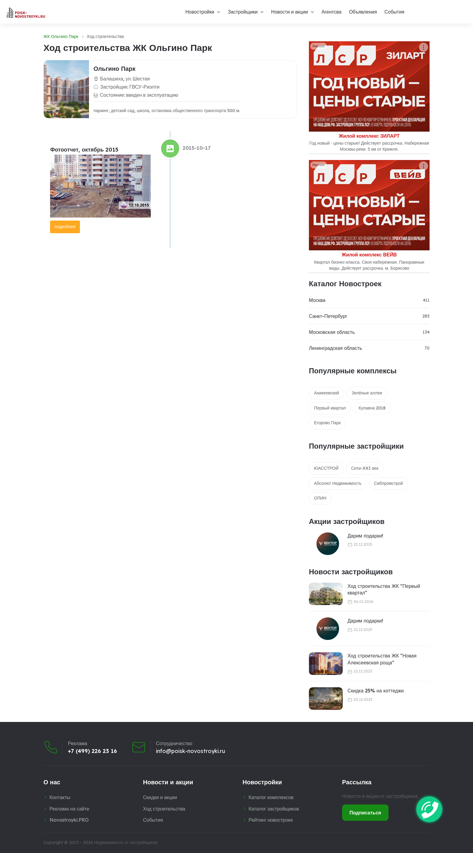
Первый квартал (330, 408)
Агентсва (331, 12)
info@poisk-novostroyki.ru (190, 751)
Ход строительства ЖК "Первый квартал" (384, 589)
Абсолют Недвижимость (337, 483)
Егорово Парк (327, 422)
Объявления (363, 12)
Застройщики (243, 12)
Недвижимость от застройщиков (125, 842)
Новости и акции (289, 12)
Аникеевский (326, 393)
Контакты (59, 797)
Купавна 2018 (372, 408)
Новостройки (199, 12)
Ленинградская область (335, 348)
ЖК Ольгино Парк (60, 36)
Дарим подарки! (365, 536)
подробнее (64, 226)
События (394, 12)
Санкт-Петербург (328, 316)
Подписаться (365, 813)
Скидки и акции (160, 797)
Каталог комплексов (271, 797)
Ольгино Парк (114, 68)
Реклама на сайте (69, 809)
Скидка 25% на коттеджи (376, 691)
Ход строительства (164, 809)
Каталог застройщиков (274, 809)
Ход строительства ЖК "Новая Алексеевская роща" (382, 659)
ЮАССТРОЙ (326, 468)
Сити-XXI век (364, 468)
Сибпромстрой (388, 483)
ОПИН (320, 498)
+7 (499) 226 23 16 (92, 751)
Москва (317, 300)
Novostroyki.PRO (69, 820)
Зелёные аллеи (367, 393)
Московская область (332, 332)
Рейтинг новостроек (271, 820)
